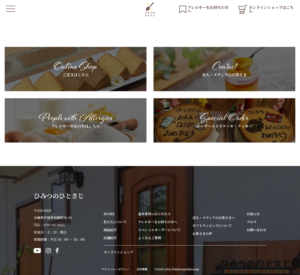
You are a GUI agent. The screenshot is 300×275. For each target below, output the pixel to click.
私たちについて (115, 221)
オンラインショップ (118, 252)
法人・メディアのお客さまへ (213, 217)
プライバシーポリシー (115, 269)
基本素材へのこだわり (154, 213)
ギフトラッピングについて (212, 225)
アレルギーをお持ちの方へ (157, 221)
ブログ (251, 221)
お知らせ (253, 213)
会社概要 (142, 269)
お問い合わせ (256, 229)
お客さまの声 (202, 233)
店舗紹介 (110, 237)
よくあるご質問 (149, 237)
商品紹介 (110, 229)
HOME (109, 213)
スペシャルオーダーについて (159, 229)
